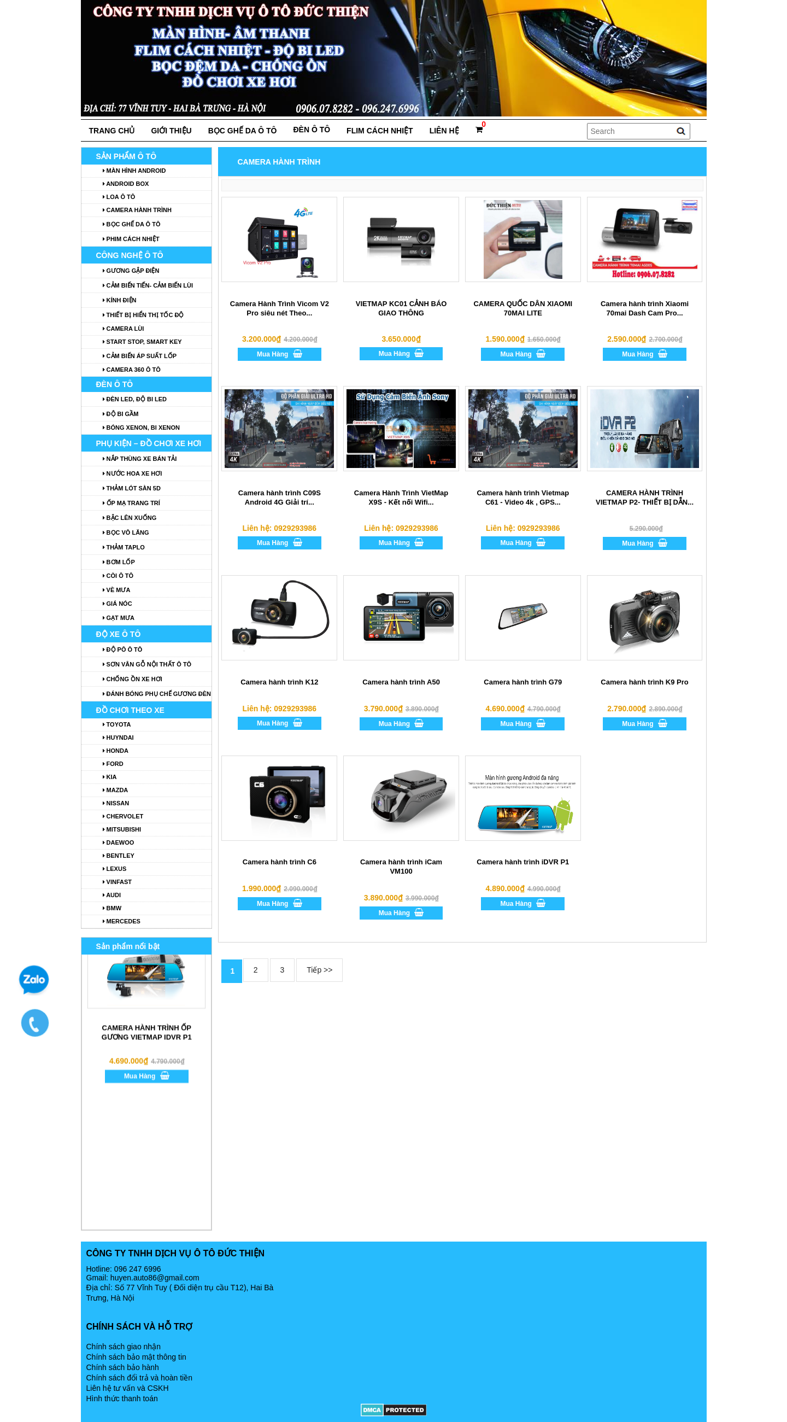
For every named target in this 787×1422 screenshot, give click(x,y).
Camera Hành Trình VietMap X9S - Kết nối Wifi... (401, 497)
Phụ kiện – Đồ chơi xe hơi (149, 443)
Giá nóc (117, 603)
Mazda (115, 790)
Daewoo (118, 842)
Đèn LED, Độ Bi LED (135, 399)
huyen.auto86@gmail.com (154, 1277)
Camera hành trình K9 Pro (644, 682)
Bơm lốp (119, 562)
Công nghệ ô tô (129, 255)
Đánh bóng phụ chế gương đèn (157, 693)
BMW (112, 908)
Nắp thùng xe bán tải (140, 458)
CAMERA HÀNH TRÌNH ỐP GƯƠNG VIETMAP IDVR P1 (146, 1004)
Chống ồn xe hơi (132, 679)
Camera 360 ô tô (132, 369)
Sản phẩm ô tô (126, 156)
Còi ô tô (118, 575)
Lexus (115, 868)
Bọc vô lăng (126, 532)
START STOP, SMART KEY (142, 341)
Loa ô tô (119, 197)
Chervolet (123, 816)
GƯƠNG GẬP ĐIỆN (131, 270)
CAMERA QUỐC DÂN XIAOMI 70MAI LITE (522, 308)
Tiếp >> (319, 969)
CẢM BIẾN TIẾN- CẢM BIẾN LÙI (148, 285)
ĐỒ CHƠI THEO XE (130, 710)
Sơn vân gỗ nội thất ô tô (147, 664)
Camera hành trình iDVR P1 (523, 862)
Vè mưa (117, 590)
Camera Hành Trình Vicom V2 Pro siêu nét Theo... (279, 308)
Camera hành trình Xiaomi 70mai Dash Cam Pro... (645, 308)
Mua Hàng (279, 353)
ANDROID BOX (126, 183)
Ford (113, 763)
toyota (117, 724)
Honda (115, 750)
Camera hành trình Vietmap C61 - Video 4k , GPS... (523, 497)
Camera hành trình (137, 210)
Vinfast (117, 882)
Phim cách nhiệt (131, 239)
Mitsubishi (122, 829)
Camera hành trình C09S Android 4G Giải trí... (279, 497)
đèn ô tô (311, 129)
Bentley (118, 855)
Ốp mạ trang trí (131, 503)
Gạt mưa (119, 618)
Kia (110, 777)
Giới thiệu (171, 130)
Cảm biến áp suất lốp (140, 356)
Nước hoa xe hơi (132, 473)
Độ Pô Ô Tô (123, 649)
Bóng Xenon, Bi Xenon (141, 427)
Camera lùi (123, 328)
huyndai (118, 737)
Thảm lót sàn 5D (132, 488)
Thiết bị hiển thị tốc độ (143, 315)
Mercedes (121, 921)
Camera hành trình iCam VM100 (401, 866)
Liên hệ (444, 130)
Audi (112, 895)
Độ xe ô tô (118, 634)
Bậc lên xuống (130, 517)
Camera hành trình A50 (401, 682)
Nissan (116, 803)
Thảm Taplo (124, 547)
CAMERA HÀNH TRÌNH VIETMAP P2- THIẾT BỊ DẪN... (645, 497)
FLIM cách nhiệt (379, 130)
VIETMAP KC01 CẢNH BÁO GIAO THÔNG (401, 308)
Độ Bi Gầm (121, 414)
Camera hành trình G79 (523, 682)
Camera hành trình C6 (279, 862)
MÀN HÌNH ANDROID (134, 170)
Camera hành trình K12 (279, 682)
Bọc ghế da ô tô (242, 130)
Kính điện (120, 300)
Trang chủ (112, 130)
